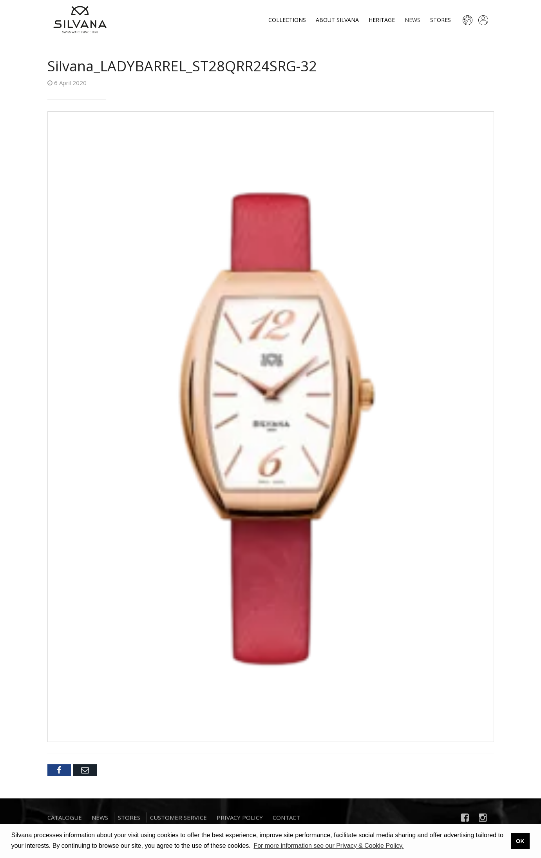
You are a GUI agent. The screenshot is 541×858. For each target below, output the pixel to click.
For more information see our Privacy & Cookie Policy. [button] (328, 845)
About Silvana (337, 20)
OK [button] (520, 841)
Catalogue (64, 820)
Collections (287, 20)
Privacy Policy (240, 820)
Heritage (382, 20)
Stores (440, 20)
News (412, 20)
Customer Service (178, 820)
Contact (286, 820)
